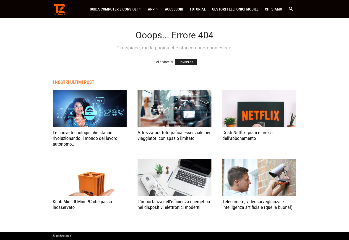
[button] (290, 9)
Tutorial (198, 9)
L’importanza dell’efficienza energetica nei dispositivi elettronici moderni (174, 204)
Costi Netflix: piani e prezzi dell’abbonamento (247, 135)
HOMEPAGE (186, 62)
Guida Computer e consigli (115, 9)
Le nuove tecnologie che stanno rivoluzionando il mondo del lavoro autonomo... (85, 138)
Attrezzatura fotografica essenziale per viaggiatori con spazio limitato (174, 135)
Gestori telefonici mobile (235, 9)
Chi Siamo (273, 9)
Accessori (174, 9)
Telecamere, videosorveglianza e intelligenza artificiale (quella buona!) (257, 204)
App (153, 9)
